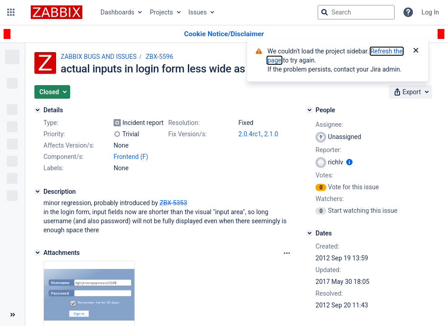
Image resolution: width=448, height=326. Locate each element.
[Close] (415, 51)
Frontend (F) (131, 156)
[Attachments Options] (287, 253)
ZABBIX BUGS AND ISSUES (99, 56)
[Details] (37, 110)
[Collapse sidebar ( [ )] (12, 314)
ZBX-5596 (159, 56)
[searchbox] (356, 12)
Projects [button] (161, 12)
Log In (430, 12)
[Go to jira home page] (56, 12)
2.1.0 (271, 134)
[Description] (37, 191)
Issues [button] (197, 12)
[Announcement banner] (224, 34)
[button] (11, 12)
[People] (309, 110)
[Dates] (309, 233)
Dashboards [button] (117, 12)
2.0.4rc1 (250, 134)
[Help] (408, 12)
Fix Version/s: (187, 134)
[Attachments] (37, 252)
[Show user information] (349, 162)
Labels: (53, 168)
